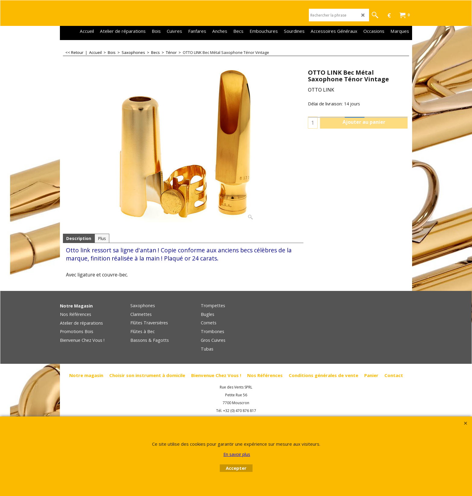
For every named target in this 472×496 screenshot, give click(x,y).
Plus (102, 238)
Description (78, 238)
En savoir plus (236, 454)
